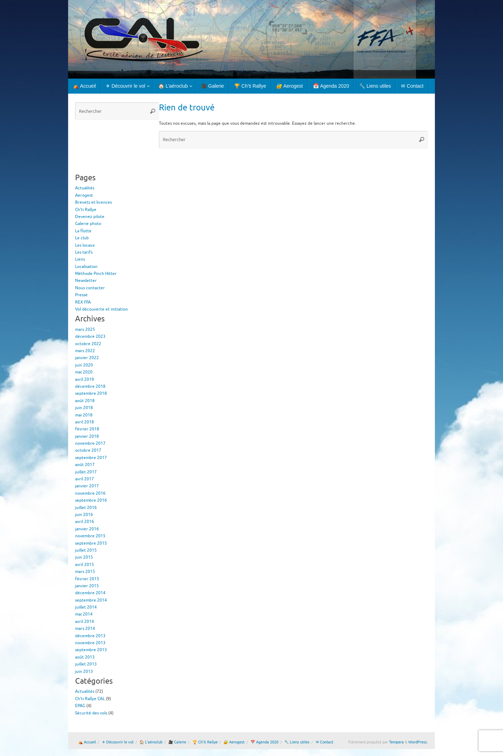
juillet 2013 (86, 664)
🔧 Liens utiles (296, 742)
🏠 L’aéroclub (150, 742)
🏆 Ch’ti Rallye (205, 742)
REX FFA (83, 302)
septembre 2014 (91, 600)
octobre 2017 (88, 450)
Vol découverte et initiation (101, 309)
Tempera (396, 742)
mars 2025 (85, 329)
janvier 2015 (87, 586)
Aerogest (84, 195)
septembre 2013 (91, 650)
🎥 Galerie (177, 742)
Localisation (86, 266)
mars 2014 (85, 628)
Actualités (84, 188)
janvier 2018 (87, 436)
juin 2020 (84, 365)
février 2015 (87, 579)
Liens (80, 259)
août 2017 (85, 464)
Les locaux (85, 245)
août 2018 (85, 401)
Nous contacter (90, 288)
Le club (82, 238)
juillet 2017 (86, 472)
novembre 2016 (90, 493)
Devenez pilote (89, 216)
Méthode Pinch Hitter (96, 273)
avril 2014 (84, 621)
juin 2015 (84, 557)
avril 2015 (84, 564)
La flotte (83, 231)
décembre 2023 (90, 336)
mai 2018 (84, 415)
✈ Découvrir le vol (117, 742)
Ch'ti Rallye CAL (90, 699)
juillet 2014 (86, 607)
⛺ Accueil (87, 742)
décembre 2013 (90, 636)
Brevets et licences (93, 202)
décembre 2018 (90, 386)
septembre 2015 (91, 543)
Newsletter (86, 280)
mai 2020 (84, 372)
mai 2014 (84, 614)
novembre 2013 (90, 643)
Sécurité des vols (91, 713)
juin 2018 (84, 407)
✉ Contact (324, 742)
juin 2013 (84, 671)
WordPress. (418, 742)
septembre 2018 (91, 393)
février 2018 (87, 429)
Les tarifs (84, 252)
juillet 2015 (86, 550)
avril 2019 (84, 379)
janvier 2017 (87, 486)
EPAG (80, 705)
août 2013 (85, 657)
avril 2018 (84, 422)
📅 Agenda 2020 (264, 742)
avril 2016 (84, 521)
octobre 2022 (88, 344)
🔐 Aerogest (234, 742)
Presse (81, 295)
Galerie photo (88, 223)
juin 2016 (84, 514)
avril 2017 (84, 479)
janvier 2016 (87, 529)
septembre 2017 (91, 457)
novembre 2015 (90, 536)
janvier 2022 (87, 358)
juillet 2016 (86, 507)
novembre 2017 (90, 443)
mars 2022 (85, 351)
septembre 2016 (91, 500)
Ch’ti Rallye (85, 209)
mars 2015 (85, 571)
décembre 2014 (90, 593)
